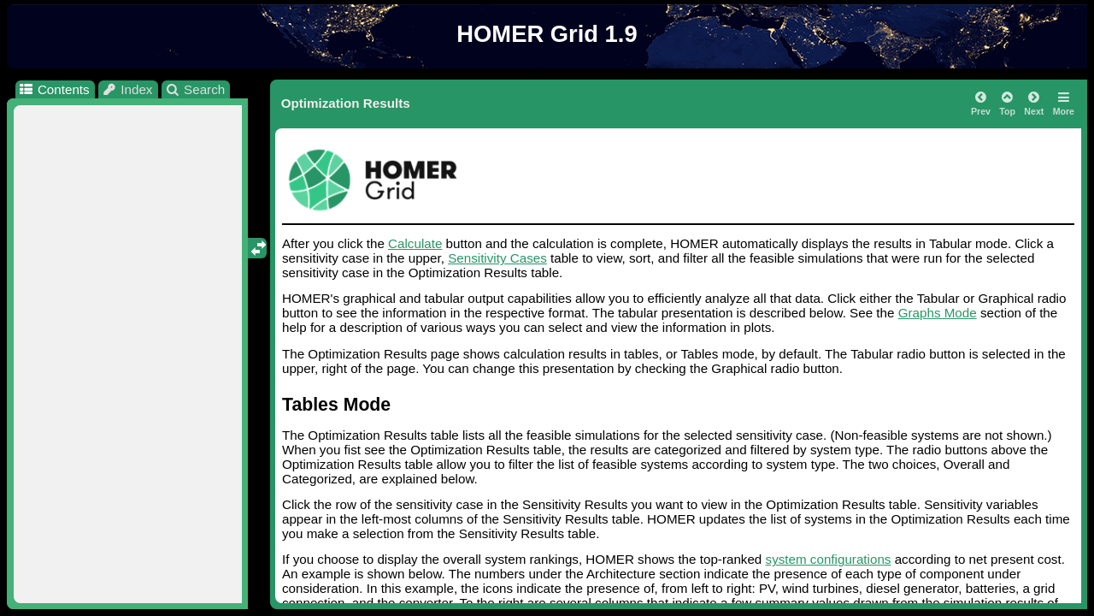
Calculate (415, 243)
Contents (53, 89)
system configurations (828, 559)
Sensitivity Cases (497, 258)
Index (127, 89)
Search (195, 89)
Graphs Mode (937, 312)
